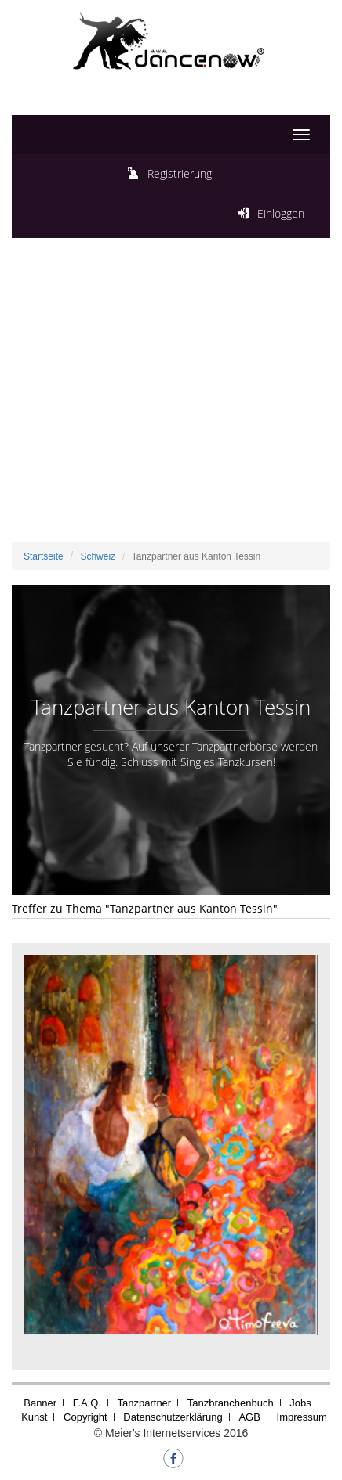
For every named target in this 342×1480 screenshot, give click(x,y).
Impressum (302, 1417)
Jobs (300, 1403)
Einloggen (280, 213)
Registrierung (179, 173)
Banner (40, 1403)
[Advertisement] (171, 393)
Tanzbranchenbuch (230, 1403)
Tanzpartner (145, 1403)
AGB (249, 1417)
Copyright (85, 1417)
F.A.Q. (87, 1403)
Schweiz (97, 556)
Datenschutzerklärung (172, 1417)
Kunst (34, 1417)
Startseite (44, 556)
